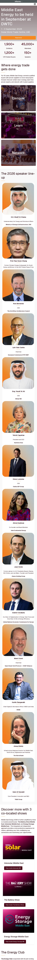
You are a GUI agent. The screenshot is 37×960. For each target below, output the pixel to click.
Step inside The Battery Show (15, 905)
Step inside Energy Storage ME (15, 941)
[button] (18, 1)
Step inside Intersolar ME (13, 868)
